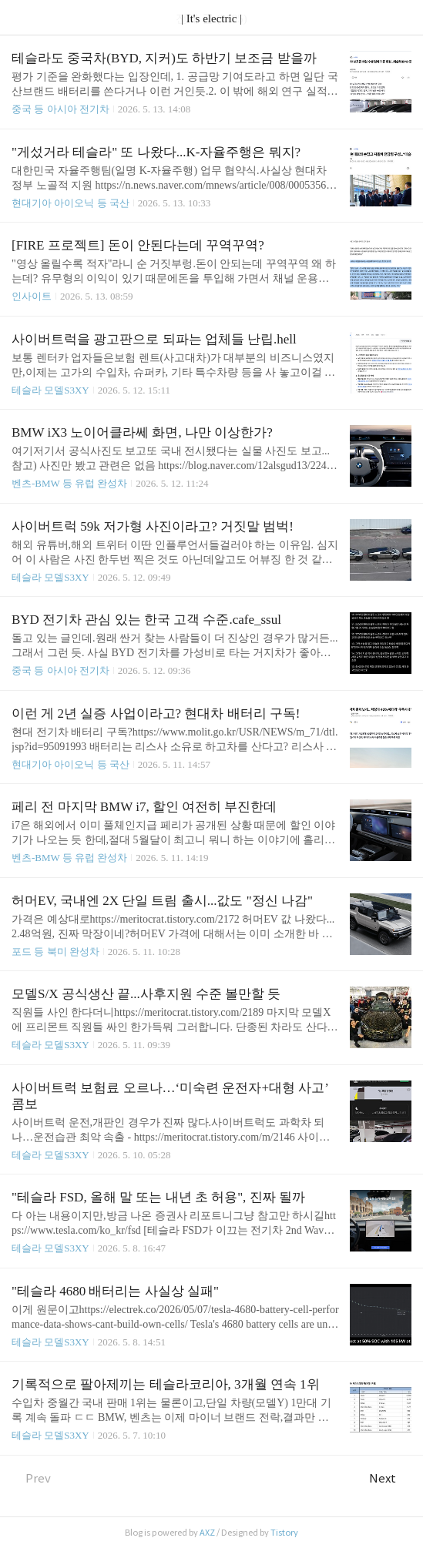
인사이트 (32, 296)
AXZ (207, 1532)
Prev (31, 1478)
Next (390, 1478)
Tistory (284, 1532)
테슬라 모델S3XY (50, 390)
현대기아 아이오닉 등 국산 (70, 203)
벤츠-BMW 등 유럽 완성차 (69, 483)
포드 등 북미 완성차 (55, 951)
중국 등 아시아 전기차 (60, 109)
